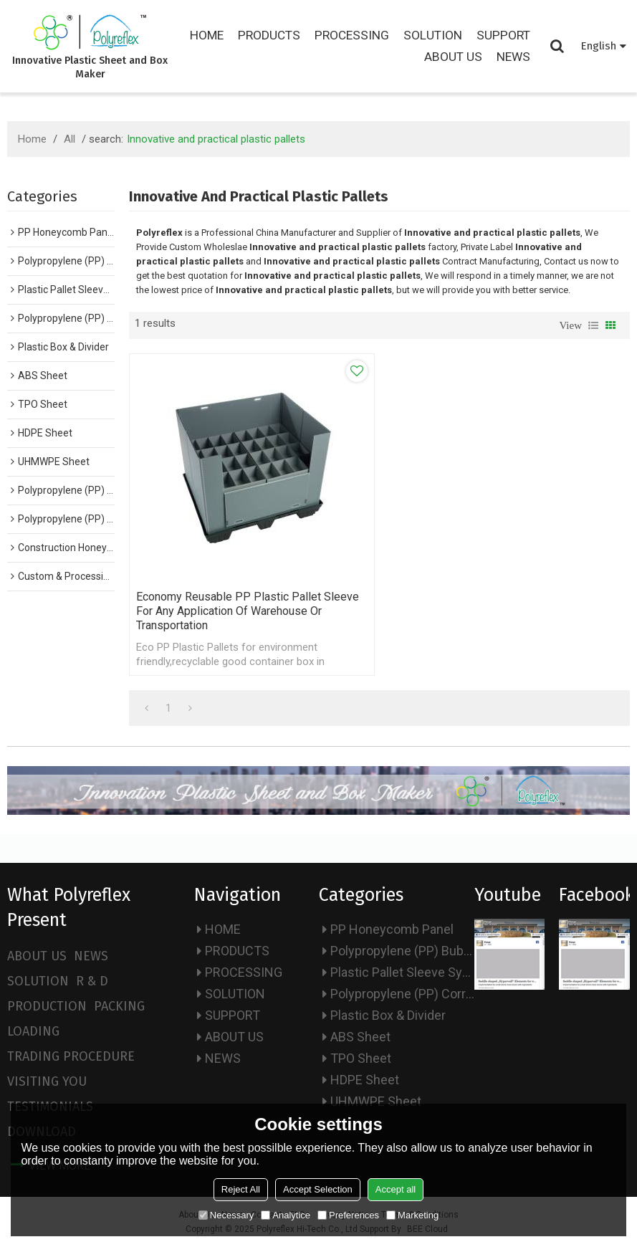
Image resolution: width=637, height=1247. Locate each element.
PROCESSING (352, 35)
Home (32, 139)
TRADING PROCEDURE (71, 1056)
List (593, 325)
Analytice (285, 1215)
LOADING (33, 1031)
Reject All (240, 1189)
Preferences (348, 1215)
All (69, 139)
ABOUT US (453, 56)
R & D (92, 981)
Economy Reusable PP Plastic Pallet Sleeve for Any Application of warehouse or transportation (247, 611)
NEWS (513, 56)
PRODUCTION (47, 1006)
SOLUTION (432, 35)
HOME (207, 35)
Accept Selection (318, 1189)
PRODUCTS (269, 35)
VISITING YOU (47, 1081)
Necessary (226, 1215)
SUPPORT (503, 35)
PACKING (119, 1006)
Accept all (395, 1189)
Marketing (412, 1215)
